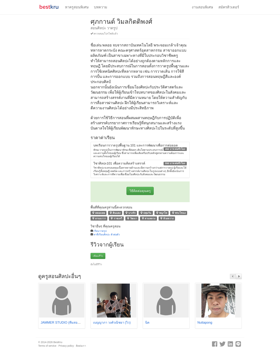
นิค (147, 322)
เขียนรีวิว (98, 255)
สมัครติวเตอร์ (228, 7)
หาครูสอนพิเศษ (77, 7)
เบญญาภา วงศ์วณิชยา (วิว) (112, 322)
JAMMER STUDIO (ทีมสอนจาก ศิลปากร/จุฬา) (73, 322)
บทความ (100, 7)
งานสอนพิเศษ (202, 7)
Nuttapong (205, 322)
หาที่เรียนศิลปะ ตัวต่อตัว (107, 234)
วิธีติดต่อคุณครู (140, 191)
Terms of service (47, 345)
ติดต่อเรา (81, 345)
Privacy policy (66, 345)
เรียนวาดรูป (100, 230)
